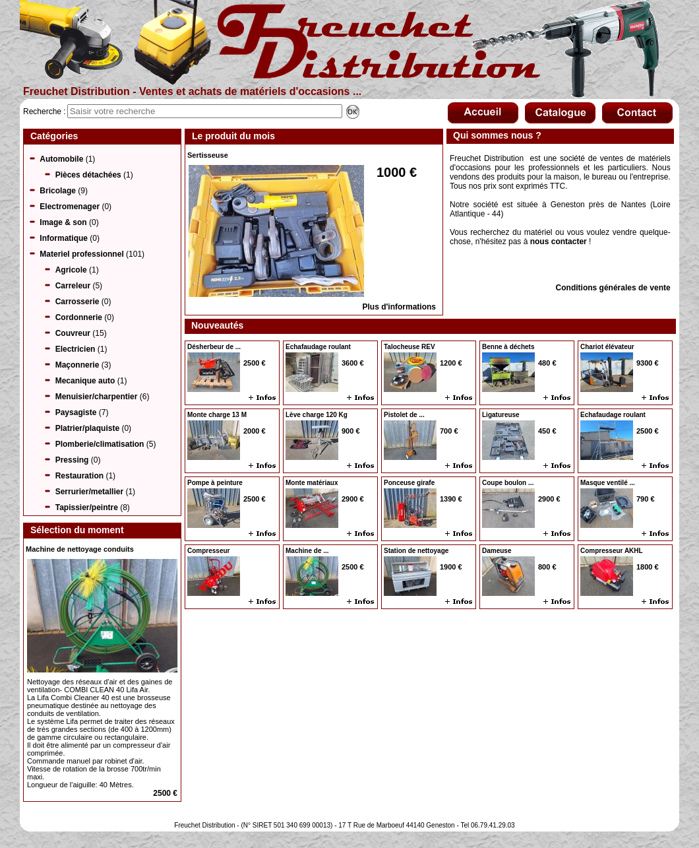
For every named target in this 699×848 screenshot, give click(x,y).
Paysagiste (76, 412)
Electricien (75, 349)
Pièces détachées (88, 174)
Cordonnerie (78, 317)
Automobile (61, 159)
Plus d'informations (399, 306)
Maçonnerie (77, 365)
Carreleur (72, 285)
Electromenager (70, 206)
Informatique (64, 238)
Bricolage (58, 190)
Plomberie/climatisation (99, 444)
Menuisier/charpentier (96, 396)
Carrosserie (77, 301)
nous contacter (558, 241)
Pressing (72, 460)
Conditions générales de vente (613, 287)
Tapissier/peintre (86, 507)
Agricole (71, 270)
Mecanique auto (85, 380)
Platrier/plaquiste (87, 428)
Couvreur (72, 333)
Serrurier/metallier (89, 491)
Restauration (79, 475)
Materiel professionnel (81, 254)
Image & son (63, 222)
